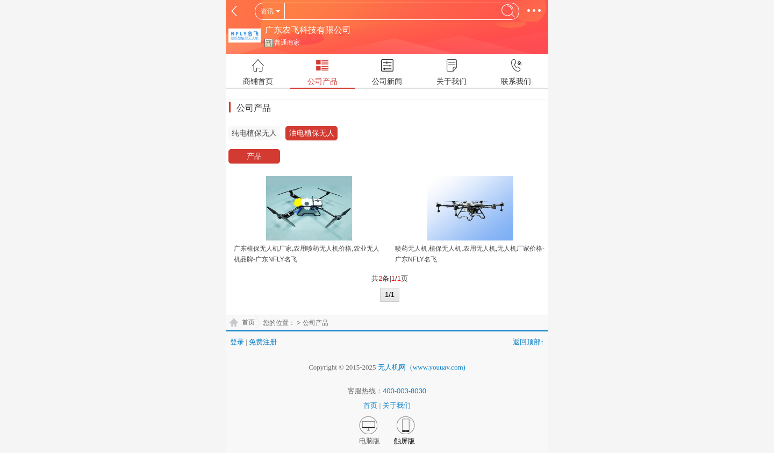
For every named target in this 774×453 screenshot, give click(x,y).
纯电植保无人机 (254, 134)
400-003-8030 (404, 391)
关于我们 (397, 405)
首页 (248, 322)
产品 (254, 156)
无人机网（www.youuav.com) (421, 367)
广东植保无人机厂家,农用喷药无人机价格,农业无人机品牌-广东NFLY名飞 (306, 254)
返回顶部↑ (528, 342)
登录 (237, 342)
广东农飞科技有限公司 (308, 29)
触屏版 (404, 441)
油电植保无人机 (311, 134)
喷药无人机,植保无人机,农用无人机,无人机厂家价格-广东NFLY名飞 (469, 254)
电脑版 (369, 441)
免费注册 (263, 342)
